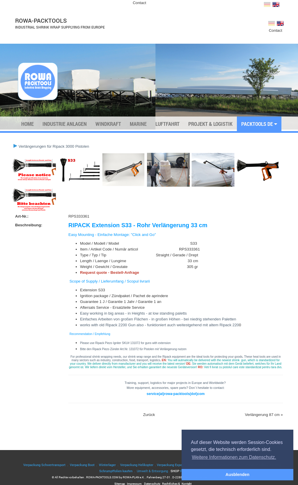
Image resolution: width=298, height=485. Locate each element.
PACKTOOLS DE (259, 123)
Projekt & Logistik (210, 123)
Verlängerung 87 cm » (264, 414)
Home (27, 123)
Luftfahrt (167, 123)
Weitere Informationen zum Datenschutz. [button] (234, 457)
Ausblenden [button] (237, 474)
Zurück (149, 414)
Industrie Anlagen (64, 123)
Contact (139, 3)
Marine (138, 123)
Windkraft (108, 123)
